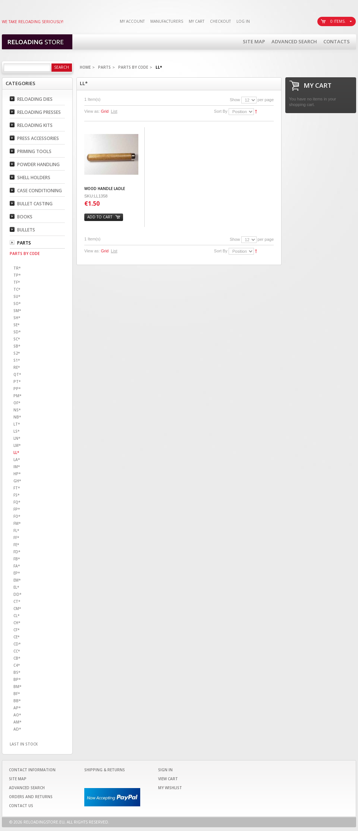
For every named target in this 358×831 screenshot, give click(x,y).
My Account (132, 21)
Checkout (220, 21)
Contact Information (32, 769)
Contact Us (21, 805)
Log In (243, 21)
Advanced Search (294, 41)
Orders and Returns (31, 796)
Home (85, 67)
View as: (92, 111)
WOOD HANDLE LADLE (104, 188)
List (114, 111)
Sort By (220, 111)
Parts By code (133, 67)
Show (235, 99)
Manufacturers (166, 21)
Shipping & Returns (104, 769)
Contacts (336, 41)
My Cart (196, 21)
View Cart (168, 778)
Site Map (254, 41)
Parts (104, 67)
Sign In (165, 769)
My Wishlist (170, 787)
